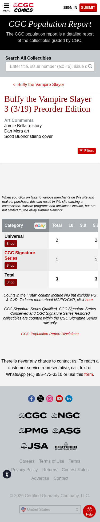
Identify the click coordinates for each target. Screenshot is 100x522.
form (88, 374)
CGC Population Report (50, 24)
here (89, 300)
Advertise (40, 478)
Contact (61, 478)
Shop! (10, 243)
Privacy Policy (24, 470)
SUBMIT (88, 7)
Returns (49, 470)
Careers (27, 461)
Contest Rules (75, 470)
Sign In (70, 7)
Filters (89, 151)
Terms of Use (51, 461)
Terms (75, 461)
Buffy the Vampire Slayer (40, 84)
